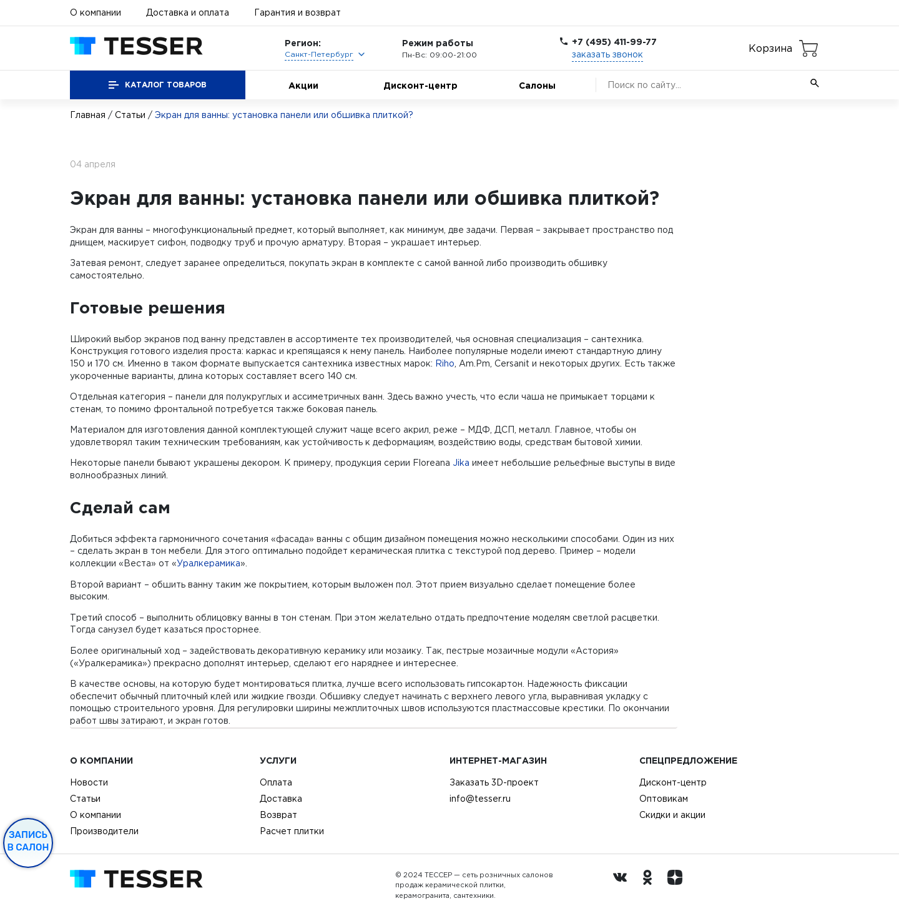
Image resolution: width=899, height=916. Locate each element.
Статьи (130, 115)
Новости (89, 782)
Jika (461, 463)
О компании (95, 12)
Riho (444, 363)
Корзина (770, 48)
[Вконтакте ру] (623, 885)
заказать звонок (607, 54)
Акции (303, 85)
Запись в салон (28, 841)
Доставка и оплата (187, 12)
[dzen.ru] (678, 885)
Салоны (537, 85)
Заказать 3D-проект (494, 782)
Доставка (281, 799)
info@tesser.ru (480, 799)
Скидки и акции (672, 815)
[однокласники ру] (650, 885)
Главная (88, 115)
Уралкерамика (208, 563)
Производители (104, 831)
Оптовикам (663, 799)
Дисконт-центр (420, 85)
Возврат (278, 815)
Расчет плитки (292, 831)
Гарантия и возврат (297, 12)
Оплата (276, 782)
